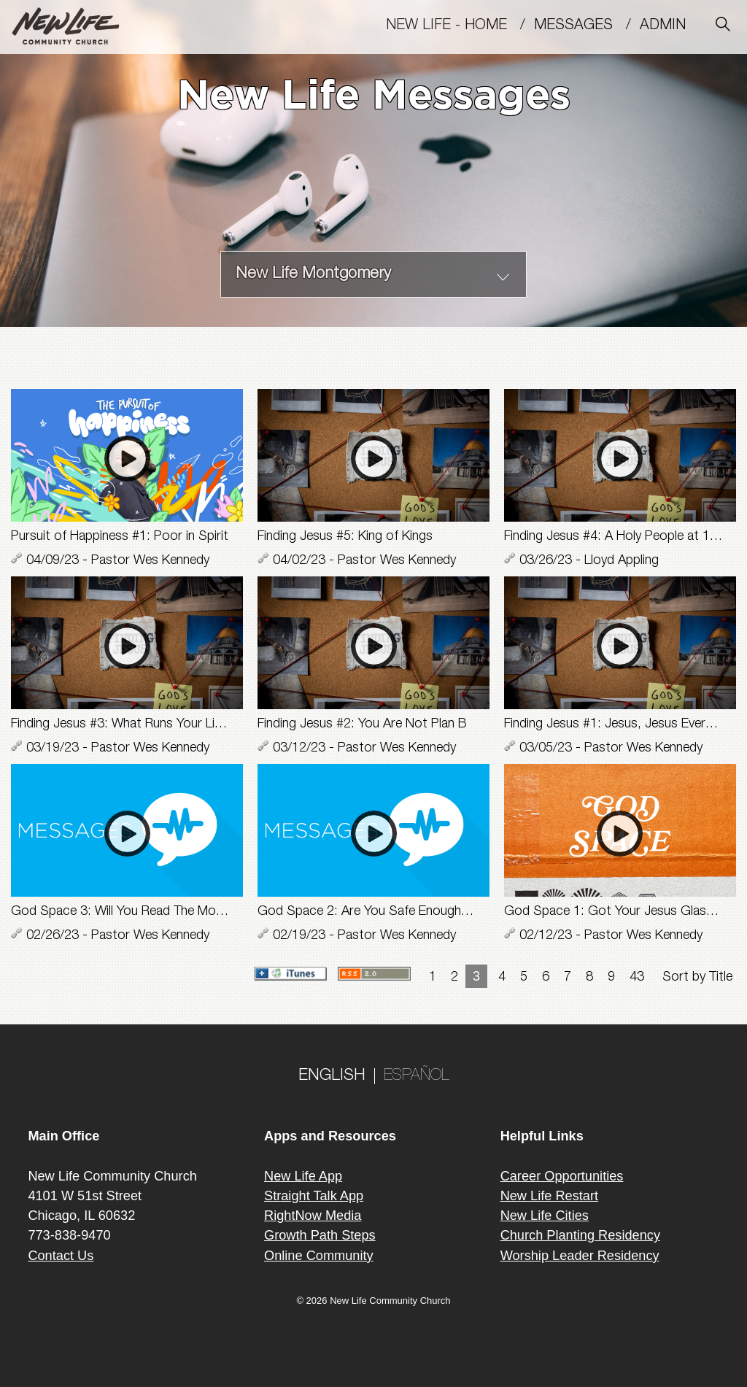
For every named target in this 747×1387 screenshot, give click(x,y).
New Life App (303, 1176)
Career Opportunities (562, 1176)
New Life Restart (549, 1196)
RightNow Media (312, 1215)
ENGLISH (331, 1076)
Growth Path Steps (320, 1235)
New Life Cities (544, 1215)
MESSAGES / (587, 26)
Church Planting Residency (580, 1235)
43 (637, 977)
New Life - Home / (460, 26)
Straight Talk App (313, 1196)
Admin (669, 26)
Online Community (319, 1255)
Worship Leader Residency (579, 1255)
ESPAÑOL (416, 1076)
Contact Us (60, 1255)
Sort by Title (697, 977)
